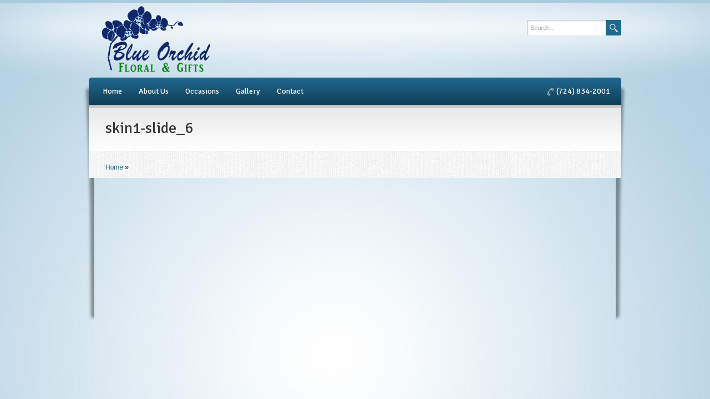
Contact (290, 91)
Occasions (202, 91)
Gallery (248, 91)
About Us (154, 91)
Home (112, 91)
